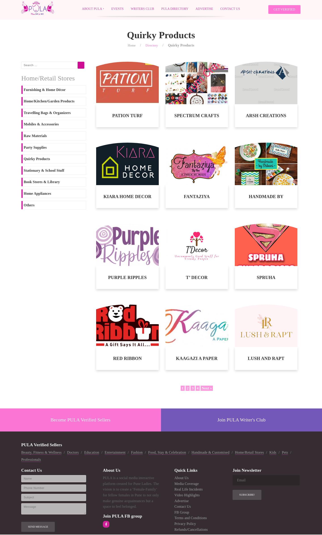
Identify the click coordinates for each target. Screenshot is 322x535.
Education (91, 453)
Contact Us (230, 8)
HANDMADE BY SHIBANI (266, 197)
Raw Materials (35, 136)
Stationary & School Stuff (44, 171)
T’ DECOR (197, 277)
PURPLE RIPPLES (127, 277)
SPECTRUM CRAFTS (196, 116)
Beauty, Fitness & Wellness (41, 453)
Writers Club (142, 8)
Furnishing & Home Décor (45, 90)
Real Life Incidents (188, 490)
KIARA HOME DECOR (127, 197)
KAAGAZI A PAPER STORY (197, 359)
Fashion (137, 453)
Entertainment (115, 453)
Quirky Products (37, 159)
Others (29, 205)
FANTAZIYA (197, 197)
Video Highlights (187, 495)
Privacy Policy (185, 524)
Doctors (73, 453)
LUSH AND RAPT (266, 358)
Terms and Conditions (190, 518)
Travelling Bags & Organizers (47, 113)
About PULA (92, 8)
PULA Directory (174, 8)
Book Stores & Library (42, 182)
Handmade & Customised (211, 453)
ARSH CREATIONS (266, 116)
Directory (152, 46)
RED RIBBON (127, 358)
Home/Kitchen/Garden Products (49, 102)
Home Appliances (37, 194)
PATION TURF (127, 116)
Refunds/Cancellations (191, 530)
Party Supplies (35, 148)
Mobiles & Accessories (41, 125)
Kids (272, 453)
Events (117, 8)
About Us (181, 478)
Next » (207, 389)
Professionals (31, 460)
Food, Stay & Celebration (167, 453)
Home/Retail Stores (249, 453)
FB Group (181, 513)
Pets (285, 453)
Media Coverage (186, 484)
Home (132, 46)
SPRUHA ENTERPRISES (266, 278)
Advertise (204, 8)
